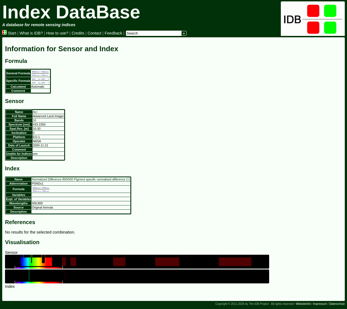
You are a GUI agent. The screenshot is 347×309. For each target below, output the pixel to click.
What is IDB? (31, 33)
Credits (78, 33)
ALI (35, 112)
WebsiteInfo (303, 303)
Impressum (320, 303)
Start (9, 33)
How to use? (57, 33)
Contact (94, 33)
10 (34, 120)
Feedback (113, 33)
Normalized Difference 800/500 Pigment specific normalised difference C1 (81, 179)
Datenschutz (337, 303)
